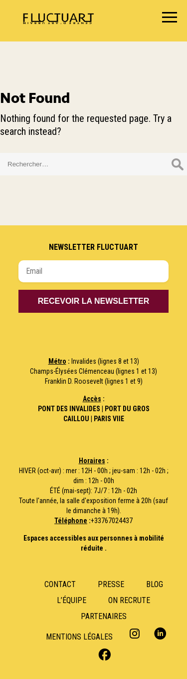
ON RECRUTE (129, 600)
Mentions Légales (79, 637)
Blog (154, 584)
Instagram (136, 633)
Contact (60, 584)
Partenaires (104, 616)
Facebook (103, 654)
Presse (111, 584)
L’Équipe (71, 600)
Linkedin (160, 633)
